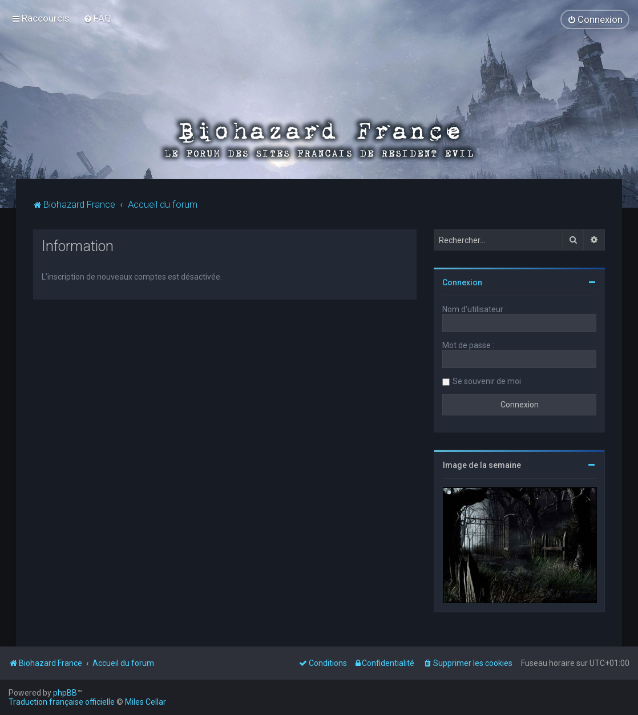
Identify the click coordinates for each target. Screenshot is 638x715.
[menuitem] (97, 18)
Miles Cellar (145, 701)
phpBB (65, 692)
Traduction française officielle (62, 701)
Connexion (462, 281)
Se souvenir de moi (487, 380)
